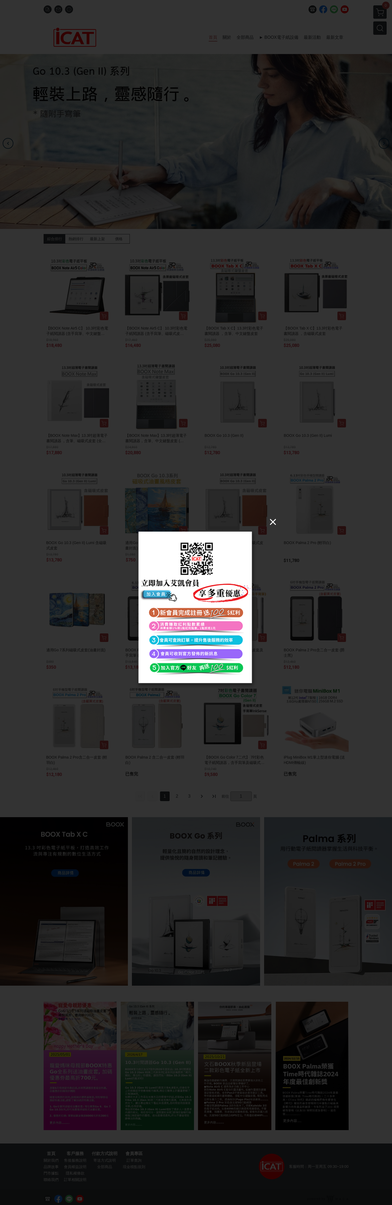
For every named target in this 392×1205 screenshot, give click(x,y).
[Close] (273, 521)
